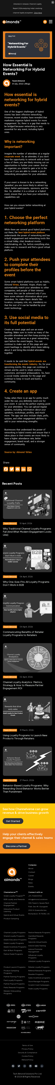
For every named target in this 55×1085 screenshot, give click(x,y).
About (30, 868)
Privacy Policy (27, 1049)
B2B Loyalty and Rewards (14, 899)
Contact (31, 872)
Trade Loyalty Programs (38, 989)
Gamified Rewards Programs (36, 937)
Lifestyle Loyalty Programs (39, 961)
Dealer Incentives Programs (15, 947)
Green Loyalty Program (14, 896)
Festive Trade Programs (13, 954)
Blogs (30, 879)
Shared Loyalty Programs (14, 936)
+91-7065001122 (35, 896)
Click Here (38, 13)
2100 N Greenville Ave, (37, 910)
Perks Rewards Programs (14, 987)
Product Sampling (11, 918)
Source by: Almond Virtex (18, 452)
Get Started (13, 821)
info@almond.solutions (38, 899)
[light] (45, 22)
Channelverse (11, 892)
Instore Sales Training (37, 946)
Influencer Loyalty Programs (35, 956)
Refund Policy (27, 1060)
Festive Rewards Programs (39, 932)
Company (32, 865)
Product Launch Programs (15, 967)
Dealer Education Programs (15, 940)
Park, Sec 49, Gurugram (38, 906)
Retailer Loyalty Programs (39, 967)
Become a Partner (16, 846)
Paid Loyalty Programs (13, 980)
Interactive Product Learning (12, 910)
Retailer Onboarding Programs (12, 992)
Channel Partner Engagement (10, 904)
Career (31, 876)
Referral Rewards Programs (39, 971)
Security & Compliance (27, 1052)
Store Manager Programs (38, 981)
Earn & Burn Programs (13, 950)
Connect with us (35, 892)
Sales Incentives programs (39, 978)
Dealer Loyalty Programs (14, 943)
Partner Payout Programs (14, 984)
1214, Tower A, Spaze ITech (38, 903)
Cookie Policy (27, 1056)
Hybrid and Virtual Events (14, 915)
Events (31, 886)
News (30, 883)
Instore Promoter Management (35, 950)
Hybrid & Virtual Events (37, 942)
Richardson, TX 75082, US (39, 914)
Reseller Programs (36, 974)
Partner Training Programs (14, 977)
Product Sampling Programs (11, 972)
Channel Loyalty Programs (15, 932)
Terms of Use (27, 1045)
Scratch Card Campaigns (38, 985)
